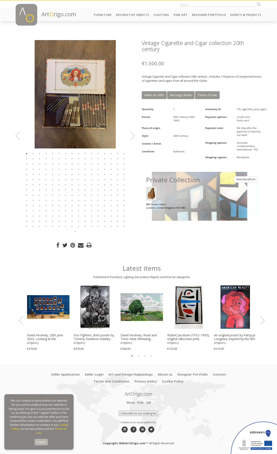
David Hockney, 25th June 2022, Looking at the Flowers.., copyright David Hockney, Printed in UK (45, 337)
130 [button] (33, 195)
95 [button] (117, 179)
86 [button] (59, 179)
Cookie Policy (173, 381)
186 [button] (85, 211)
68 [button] (46, 174)
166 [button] (59, 205)
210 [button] (33, 221)
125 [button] (104, 190)
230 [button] (59, 226)
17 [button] (26, 159)
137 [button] (78, 195)
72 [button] (72, 174)
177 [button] (26, 211)
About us (165, 374)
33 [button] (26, 164)
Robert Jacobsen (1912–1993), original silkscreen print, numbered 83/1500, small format (188, 337)
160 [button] (124, 200)
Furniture (103, 15)
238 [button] (111, 226)
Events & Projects (245, 15)
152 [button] (72, 200)
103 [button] (65, 185)
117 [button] (52, 190)
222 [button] (111, 221)
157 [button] (104, 200)
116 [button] (46, 190)
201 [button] (78, 216)
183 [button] (65, 211)
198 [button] (59, 216)
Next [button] (130, 135)
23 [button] (65, 159)
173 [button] (104, 205)
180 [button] (46, 211)
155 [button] (91, 200)
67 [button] (39, 174)
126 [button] (111, 190)
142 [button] (111, 195)
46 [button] (111, 164)
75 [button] (91, 174)
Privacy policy (145, 381)
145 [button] (26, 200)
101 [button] (52, 185)
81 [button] (26, 179)
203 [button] (91, 216)
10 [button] (85, 153)
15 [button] (117, 153)
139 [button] (91, 195)
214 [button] (59, 221)
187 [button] (91, 211)
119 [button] (65, 190)
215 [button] (65, 221)
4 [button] (46, 153)
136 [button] (72, 195)
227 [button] (39, 226)
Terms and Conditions (111, 381)
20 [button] (46, 159)
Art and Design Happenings (130, 374)
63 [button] (117, 169)
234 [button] (85, 226)
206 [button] (111, 216)
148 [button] (46, 200)
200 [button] (72, 216)
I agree (41, 442)
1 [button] (26, 153)
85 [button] (52, 179)
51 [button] (39, 169)
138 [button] (85, 195)
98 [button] (33, 185)
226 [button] (33, 226)
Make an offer (154, 95)
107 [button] (91, 185)
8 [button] (72, 153)
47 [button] (117, 164)
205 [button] (104, 216)
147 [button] (39, 200)
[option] (75, 94)
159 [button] (117, 200)
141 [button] (104, 195)
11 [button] (91, 153)
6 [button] (59, 153)
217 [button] (78, 221)
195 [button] (39, 216)
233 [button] (78, 226)
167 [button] (65, 205)
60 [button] (98, 169)
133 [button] (52, 195)
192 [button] (124, 211)
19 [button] (39, 159)
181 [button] (52, 211)
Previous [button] (20, 135)
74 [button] (85, 174)
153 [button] (78, 200)
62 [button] (111, 169)
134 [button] (59, 195)
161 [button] (26, 205)
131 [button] (39, 195)
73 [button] (78, 174)
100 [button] (46, 185)
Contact (219, 374)
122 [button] (85, 190)
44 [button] (98, 164)
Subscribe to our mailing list (138, 413)
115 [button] (39, 190)
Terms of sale (207, 95)
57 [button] (78, 169)
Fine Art (181, 15)
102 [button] (59, 185)
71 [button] (65, 174)
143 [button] (117, 195)
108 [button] (98, 185)
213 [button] (52, 221)
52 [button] (46, 169)
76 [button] (98, 174)
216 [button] (72, 221)
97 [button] (26, 185)
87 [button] (65, 179)
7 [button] (65, 153)
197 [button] (52, 216)
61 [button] (104, 169)
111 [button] (117, 185)
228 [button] (46, 226)
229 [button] (52, 226)
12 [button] (98, 153)
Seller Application (65, 374)
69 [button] (52, 174)
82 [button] (33, 179)
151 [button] (65, 200)
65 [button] (26, 174)
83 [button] (39, 179)
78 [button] (111, 174)
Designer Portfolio (209, 15)
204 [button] (98, 216)
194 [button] (33, 216)
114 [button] (33, 190)
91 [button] (91, 179)
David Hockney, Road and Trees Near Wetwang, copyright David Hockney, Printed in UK (139, 337)
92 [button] (98, 179)
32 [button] (124, 159)
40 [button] (72, 164)
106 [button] (85, 185)
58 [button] (85, 169)
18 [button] (33, 159)
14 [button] (111, 153)
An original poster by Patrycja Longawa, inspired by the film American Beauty (234, 337)
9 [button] (78, 153)
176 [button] (124, 205)
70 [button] (59, 174)
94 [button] (111, 179)
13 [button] (104, 153)
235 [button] (91, 226)
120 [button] (72, 190)
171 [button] (91, 205)
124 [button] (98, 190)
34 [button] (33, 164)
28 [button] (98, 159)
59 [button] (91, 169)
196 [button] (46, 216)
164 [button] (46, 205)
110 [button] (111, 185)
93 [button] (104, 179)
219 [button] (91, 221)
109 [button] (104, 185)
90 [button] (85, 179)
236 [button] (98, 226)
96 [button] (124, 179)
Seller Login (94, 374)
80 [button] (124, 174)
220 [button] (98, 221)
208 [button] (124, 216)
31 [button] (117, 159)
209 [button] (26, 221)
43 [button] (91, 164)
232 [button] (72, 226)
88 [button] (72, 179)
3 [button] (39, 153)
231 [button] (65, 226)
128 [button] (124, 190)
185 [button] (78, 211)
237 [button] (104, 226)
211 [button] (39, 221)
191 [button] (117, 211)
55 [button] (65, 169)
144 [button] (124, 195)
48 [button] (124, 164)
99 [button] (39, 185)
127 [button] (117, 190)
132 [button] (46, 195)
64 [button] (124, 169)
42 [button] (85, 164)
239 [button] (117, 226)
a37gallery (33, 342)
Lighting (161, 15)
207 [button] (117, 216)
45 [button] (104, 164)
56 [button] (72, 169)
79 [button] (117, 174)
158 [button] (111, 200)
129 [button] (26, 195)
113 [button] (26, 190)
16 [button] (124, 153)
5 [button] (52, 153)
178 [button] (33, 211)
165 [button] (52, 205)
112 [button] (124, 185)
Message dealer (181, 95)
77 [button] (104, 174)
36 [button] (46, 164)
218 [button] (85, 221)
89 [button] (78, 179)
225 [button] (26, 226)
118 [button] (59, 190)
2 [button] (33, 153)
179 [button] (39, 211)
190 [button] (111, 211)
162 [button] (33, 205)
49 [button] (26, 169)
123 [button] (91, 190)
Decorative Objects (132, 15)
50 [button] (33, 169)
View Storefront (245, 179)
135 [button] (65, 195)
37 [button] (52, 164)
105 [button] (78, 185)
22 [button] (59, 159)
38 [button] (59, 164)
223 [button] (117, 221)
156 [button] (98, 200)
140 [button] (98, 195)
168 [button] (72, 205)
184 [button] (72, 211)
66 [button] (33, 174)
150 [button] (59, 200)
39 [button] (65, 164)
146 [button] (33, 200)
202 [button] (85, 216)
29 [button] (104, 159)
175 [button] (117, 205)
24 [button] (72, 159)
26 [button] (85, 159)
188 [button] (98, 211)
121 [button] (78, 190)
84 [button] (46, 179)
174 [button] (111, 205)
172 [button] (98, 205)
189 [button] (104, 211)
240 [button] (124, 226)
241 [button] (75, 231)
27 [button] (91, 159)
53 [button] (52, 169)
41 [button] (78, 164)
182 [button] (59, 211)
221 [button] (104, 221)
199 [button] (65, 216)
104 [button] (72, 185)
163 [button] (39, 205)
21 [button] (52, 159)
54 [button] (59, 169)
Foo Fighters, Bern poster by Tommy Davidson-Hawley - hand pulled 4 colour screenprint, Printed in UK (94, 337)
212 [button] (46, 221)
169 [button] (78, 205)
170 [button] (85, 205)
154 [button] (85, 200)
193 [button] (26, 216)
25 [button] (78, 159)
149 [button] (52, 200)
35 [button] (39, 164)
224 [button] (124, 221)
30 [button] (111, 159)
